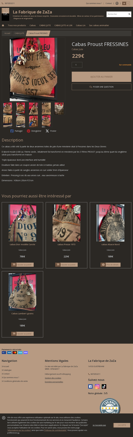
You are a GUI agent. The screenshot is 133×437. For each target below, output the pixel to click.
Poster (51, 131)
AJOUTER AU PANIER (101, 76)
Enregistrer (34, 131)
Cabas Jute (77, 49)
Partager (16, 131)
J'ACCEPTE (122, 425)
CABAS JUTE (19, 33)
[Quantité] (77, 65)
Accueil (7, 33)
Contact (109, 3)
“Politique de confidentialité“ (55, 430)
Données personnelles (54, 382)
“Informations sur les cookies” (19, 430)
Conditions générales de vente (15, 381)
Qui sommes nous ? (10, 377)
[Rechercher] (129, 14)
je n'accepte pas (99, 425)
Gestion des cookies (53, 378)
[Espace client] (117, 3)
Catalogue (6, 370)
